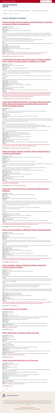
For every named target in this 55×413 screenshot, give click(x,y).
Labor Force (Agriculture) (19, 303)
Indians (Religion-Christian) (12, 53)
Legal (11, 148)
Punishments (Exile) (32, 145)
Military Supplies (24, 92)
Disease (18, 95)
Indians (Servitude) (46, 144)
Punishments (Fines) (6, 96)
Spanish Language (18, 259)
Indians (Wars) (4, 93)
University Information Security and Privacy (27, 407)
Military (11, 56)
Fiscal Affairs (25, 93)
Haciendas (29, 224)
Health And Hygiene (16, 93)
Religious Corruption (33, 223)
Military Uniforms (5, 95)
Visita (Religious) (47, 95)
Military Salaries (48, 92)
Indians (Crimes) (49, 181)
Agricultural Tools (34, 224)
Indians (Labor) (5, 224)
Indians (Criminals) (5, 259)
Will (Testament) (22, 258)
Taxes (21, 93)
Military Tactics (33, 93)
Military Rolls (30, 92)
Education (29, 98)
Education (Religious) (46, 93)
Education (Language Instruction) (45, 258)
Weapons (27, 144)
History (25, 98)
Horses (34, 92)
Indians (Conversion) (21, 383)
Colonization (38, 53)
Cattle (14, 223)
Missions (18, 56)
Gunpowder (39, 95)
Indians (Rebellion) (16, 181)
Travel (9, 93)
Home (4, 10)
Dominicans (4, 303)
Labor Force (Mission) (11, 303)
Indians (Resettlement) (34, 181)
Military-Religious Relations (22, 224)
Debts (11, 93)
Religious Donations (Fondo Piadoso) (36, 303)
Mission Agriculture (6, 183)
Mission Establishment (13, 95)
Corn (21, 181)
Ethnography (17, 148)
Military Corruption (35, 258)
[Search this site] (45, 1)
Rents (42, 95)
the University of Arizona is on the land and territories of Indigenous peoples (27, 400)
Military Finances (32, 144)
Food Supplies (39, 93)
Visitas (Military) (12, 259)
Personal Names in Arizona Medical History (40, 10)
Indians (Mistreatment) (17, 302)
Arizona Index (10, 10)
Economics (15, 56)
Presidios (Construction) (32, 95)
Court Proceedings (29, 96)
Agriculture (12, 185)
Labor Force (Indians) (40, 302)
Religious (22, 56)
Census (36, 92)
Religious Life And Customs (31, 53)
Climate (29, 93)
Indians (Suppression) (22, 96)
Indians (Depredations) (21, 53)
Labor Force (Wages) (47, 302)
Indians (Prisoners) (24, 95)
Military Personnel (41, 92)
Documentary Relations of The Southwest (22, 10)
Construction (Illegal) (14, 96)
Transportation (5, 145)
